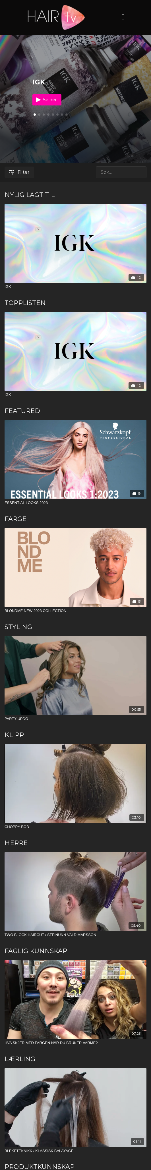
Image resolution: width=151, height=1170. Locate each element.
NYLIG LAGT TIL (30, 195)
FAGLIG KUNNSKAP (36, 951)
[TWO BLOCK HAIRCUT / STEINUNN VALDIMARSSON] (75, 935)
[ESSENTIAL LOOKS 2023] (75, 503)
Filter (19, 172)
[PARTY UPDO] (75, 719)
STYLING (18, 627)
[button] (39, 114)
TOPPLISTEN (25, 303)
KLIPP (14, 735)
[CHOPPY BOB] (75, 827)
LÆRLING (20, 1059)
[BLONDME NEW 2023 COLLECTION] (75, 611)
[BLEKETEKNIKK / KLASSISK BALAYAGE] (75, 1151)
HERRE (16, 843)
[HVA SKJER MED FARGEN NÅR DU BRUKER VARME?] (75, 1043)
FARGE (15, 519)
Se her (46, 99)
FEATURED (22, 411)
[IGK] (75, 287)
